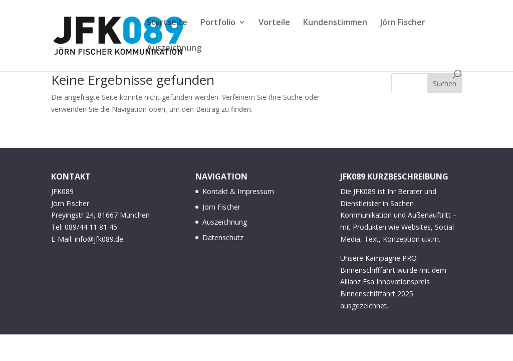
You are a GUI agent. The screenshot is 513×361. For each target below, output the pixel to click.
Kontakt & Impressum (238, 191)
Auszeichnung (174, 48)
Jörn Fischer (402, 23)
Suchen (444, 83)
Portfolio (217, 23)
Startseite (167, 23)
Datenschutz (222, 237)
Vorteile (274, 23)
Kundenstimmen (335, 23)
